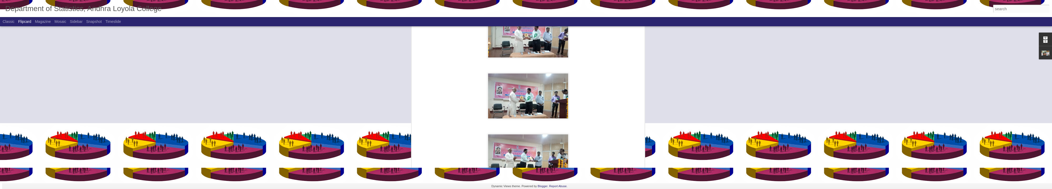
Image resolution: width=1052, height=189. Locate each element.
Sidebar (76, 21)
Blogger (542, 186)
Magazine (43, 21)
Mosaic (60, 21)
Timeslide (113, 21)
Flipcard (24, 21)
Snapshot (94, 21)
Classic (8, 21)
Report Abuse (558, 186)
